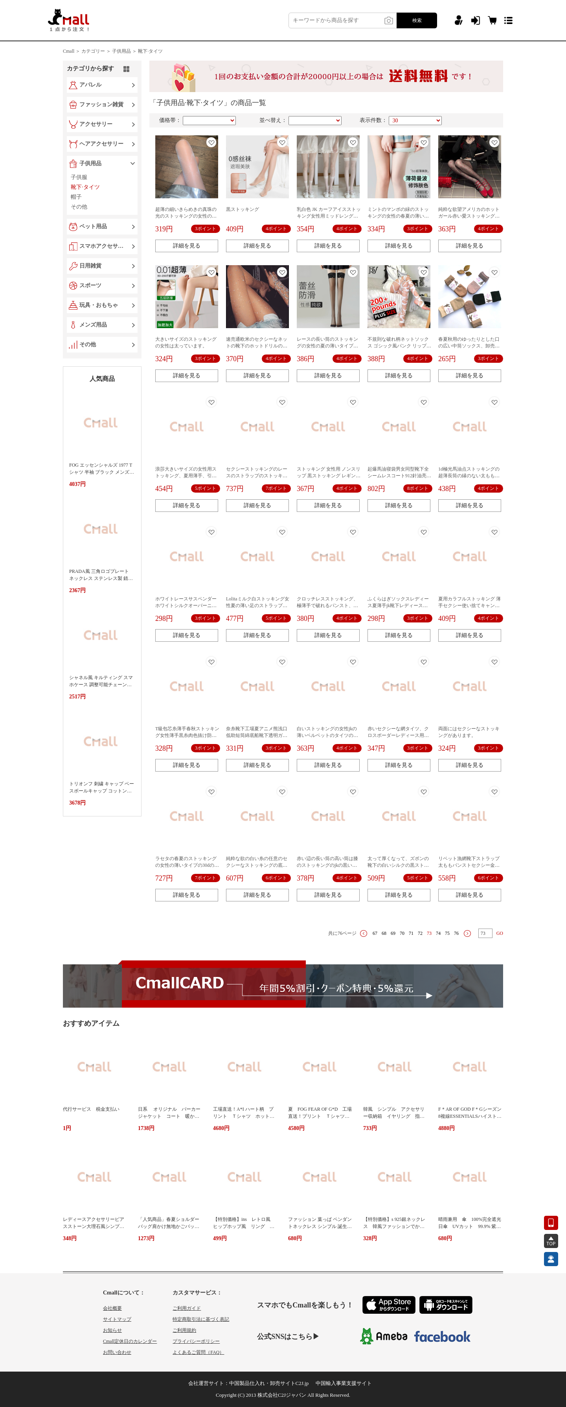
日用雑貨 (90, 266)
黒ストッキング (242, 209)
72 (420, 933)
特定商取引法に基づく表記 (201, 1319)
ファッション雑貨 (101, 104)
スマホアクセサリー (103, 246)
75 (447, 933)
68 (384, 933)
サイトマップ (117, 1319)
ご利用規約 (184, 1330)
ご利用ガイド (187, 1308)
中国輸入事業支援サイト (344, 1383)
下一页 (467, 933)
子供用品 (90, 163)
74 (438, 933)
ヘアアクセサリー (101, 144)
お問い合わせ (117, 1352)
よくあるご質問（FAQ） (198, 1352)
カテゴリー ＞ (96, 51)
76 (456, 933)
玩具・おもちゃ (98, 305)
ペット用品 (93, 226)
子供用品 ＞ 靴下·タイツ (137, 51)
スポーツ (90, 285)
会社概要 (112, 1308)
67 (375, 933)
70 (402, 933)
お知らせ (112, 1330)
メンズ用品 (93, 325)
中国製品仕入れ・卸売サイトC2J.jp (269, 1383)
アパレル (90, 85)
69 (393, 933)
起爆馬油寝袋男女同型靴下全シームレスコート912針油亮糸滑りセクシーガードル (399, 475)
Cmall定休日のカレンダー (130, 1341)
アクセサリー (95, 124)
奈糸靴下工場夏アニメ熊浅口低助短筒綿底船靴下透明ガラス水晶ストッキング (256, 735)
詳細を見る (186, 246)
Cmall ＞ (71, 51)
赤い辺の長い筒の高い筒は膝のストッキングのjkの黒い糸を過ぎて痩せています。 (327, 865)
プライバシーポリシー (196, 1341)
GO (499, 933)
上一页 (363, 933)
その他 (87, 344)
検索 (417, 20)
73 (429, 933)
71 (411, 933)
